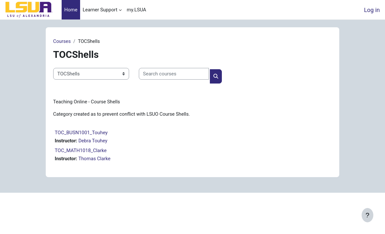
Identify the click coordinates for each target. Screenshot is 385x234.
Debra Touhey (99, 141)
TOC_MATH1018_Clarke (86, 151)
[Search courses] (179, 74)
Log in (372, 9)
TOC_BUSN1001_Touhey (86, 133)
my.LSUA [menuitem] (136, 10)
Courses (67, 41)
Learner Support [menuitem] (100, 10)
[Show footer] (367, 215)
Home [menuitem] (70, 10)
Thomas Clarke (100, 159)
